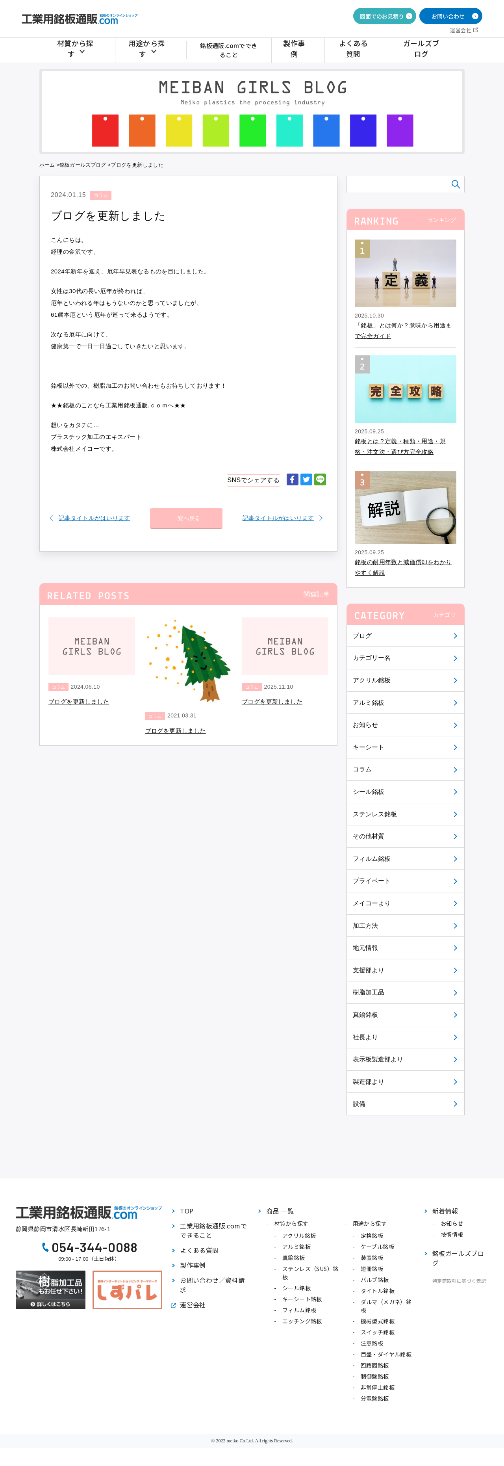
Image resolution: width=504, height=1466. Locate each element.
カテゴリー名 (372, 657)
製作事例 (306, 50)
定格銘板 (372, 1235)
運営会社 (460, 30)
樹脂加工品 (369, 992)
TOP (186, 1210)
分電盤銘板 (375, 1398)
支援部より (369, 970)
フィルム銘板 (372, 858)
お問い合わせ (448, 16)
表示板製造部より (378, 1059)
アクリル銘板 (372, 680)
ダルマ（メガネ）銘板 (386, 1306)
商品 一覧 (280, 1210)
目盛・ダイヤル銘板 (386, 1354)
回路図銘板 (375, 1365)
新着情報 (445, 1210)
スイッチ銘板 (378, 1332)
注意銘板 (372, 1343)
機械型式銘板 (378, 1321)
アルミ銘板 (369, 702)
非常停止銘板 (378, 1387)
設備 (359, 1103)
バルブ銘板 (375, 1280)
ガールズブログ (423, 50)
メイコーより (372, 903)
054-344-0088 (95, 1247)
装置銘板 (372, 1258)
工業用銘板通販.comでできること (213, 1230)
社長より (366, 1037)
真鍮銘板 (366, 1014)
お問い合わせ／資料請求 (212, 1284)
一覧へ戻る (186, 514)
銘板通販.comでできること (233, 50)
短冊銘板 (372, 1269)
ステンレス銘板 (375, 814)
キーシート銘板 (302, 1299)
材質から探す (78, 50)
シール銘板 (369, 791)
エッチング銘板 (302, 1321)
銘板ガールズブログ (83, 165)
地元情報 (366, 947)
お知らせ (366, 724)
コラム (362, 769)
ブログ (362, 635)
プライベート (372, 880)
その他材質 (369, 836)
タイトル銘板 (378, 1291)
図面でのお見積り (382, 16)
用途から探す (145, 50)
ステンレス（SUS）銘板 (310, 1273)
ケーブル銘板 (377, 1246)
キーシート (369, 747)
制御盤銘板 (375, 1376)
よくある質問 (360, 50)
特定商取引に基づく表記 (459, 1280)
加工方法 (366, 925)
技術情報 (452, 1234)
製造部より (369, 1081)
